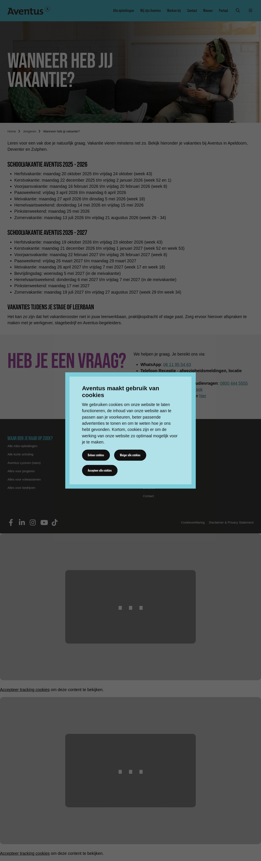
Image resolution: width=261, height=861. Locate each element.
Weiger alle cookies (130, 455)
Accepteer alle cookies (100, 470)
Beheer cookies (96, 455)
